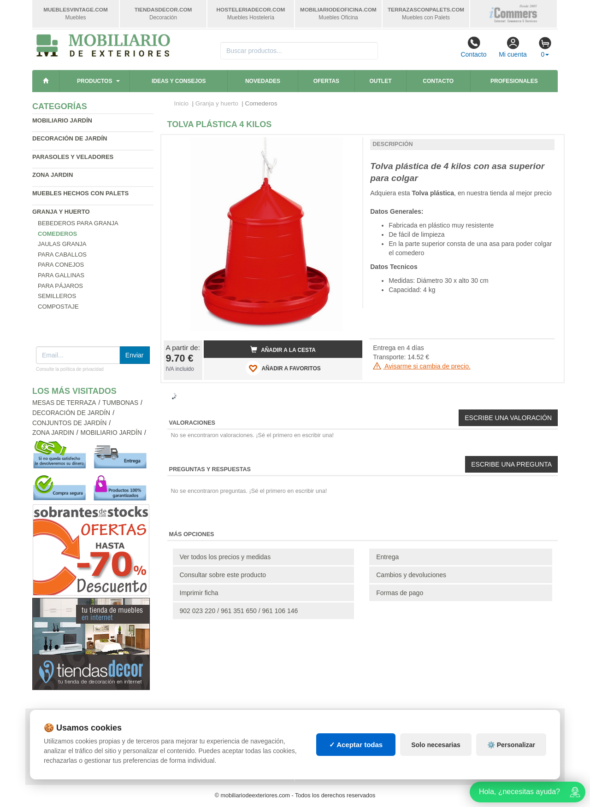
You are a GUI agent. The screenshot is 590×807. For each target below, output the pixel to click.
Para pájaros (60, 285)
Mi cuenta (513, 47)
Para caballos (62, 254)
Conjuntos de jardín (69, 423)
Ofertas (326, 81)
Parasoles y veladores (72, 156)
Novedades (262, 81)
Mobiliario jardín (62, 120)
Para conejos (61, 264)
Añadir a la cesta (283, 349)
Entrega (387, 557)
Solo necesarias (435, 745)
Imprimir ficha (199, 592)
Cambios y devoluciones (411, 575)
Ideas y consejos (179, 81)
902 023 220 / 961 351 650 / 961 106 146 (239, 610)
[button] (347, 145)
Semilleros (57, 295)
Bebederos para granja (78, 223)
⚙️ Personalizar (511, 745)
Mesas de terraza (64, 402)
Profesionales (514, 81)
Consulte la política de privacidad (70, 369)
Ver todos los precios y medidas (225, 557)
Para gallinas (61, 275)
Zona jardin (52, 174)
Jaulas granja (62, 243)
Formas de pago (399, 592)
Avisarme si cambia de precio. (422, 366)
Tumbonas (120, 402)
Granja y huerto (61, 211)
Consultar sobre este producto (223, 575)
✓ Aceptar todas (356, 745)
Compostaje (58, 306)
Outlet (381, 81)
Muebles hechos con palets (80, 193)
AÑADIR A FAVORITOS (283, 368)
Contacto (473, 47)
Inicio (181, 103)
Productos (94, 81)
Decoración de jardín (69, 138)
